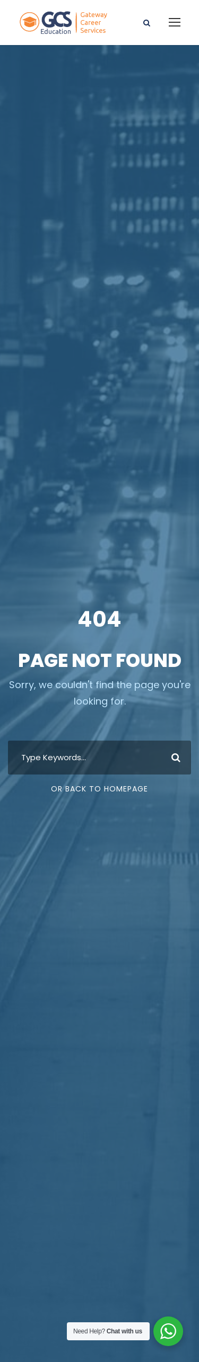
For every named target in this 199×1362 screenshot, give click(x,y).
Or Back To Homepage (99, 789)
